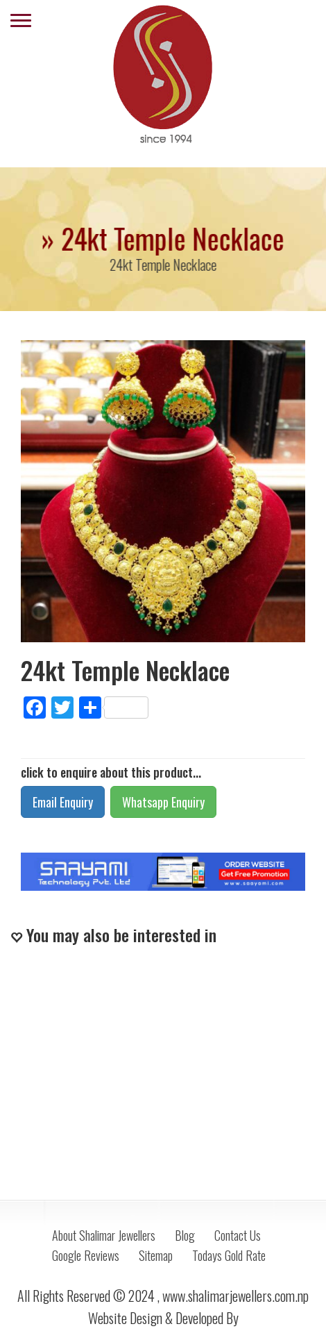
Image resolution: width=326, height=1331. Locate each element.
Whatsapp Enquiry (163, 802)
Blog (185, 1235)
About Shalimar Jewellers (103, 1235)
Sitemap (156, 1255)
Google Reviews (85, 1255)
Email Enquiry (63, 802)
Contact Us (237, 1235)
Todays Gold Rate (229, 1255)
